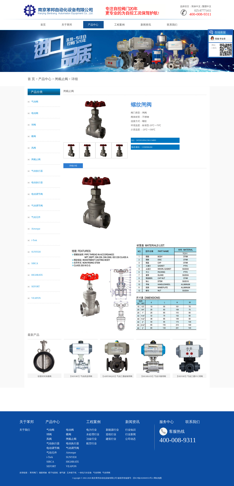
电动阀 (70, 429)
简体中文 (196, 6)
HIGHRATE (72, 461)
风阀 (49, 438)
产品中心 (93, 24)
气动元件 (51, 452)
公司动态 (130, 438)
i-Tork (49, 457)
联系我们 (172, 24)
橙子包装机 (53, 473)
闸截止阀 (61, 79)
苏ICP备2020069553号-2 (143, 478)
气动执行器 (52, 443)
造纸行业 (111, 434)
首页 (43, 24)
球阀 (49, 434)
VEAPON (71, 466)
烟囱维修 (43, 473)
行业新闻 (130, 434)
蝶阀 (68, 434)
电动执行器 (72, 443)
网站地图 (158, 478)
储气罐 (62, 473)
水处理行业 (92, 434)
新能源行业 (112, 429)
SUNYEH (71, 457)
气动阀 (50, 429)
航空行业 (91, 443)
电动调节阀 (52, 448)
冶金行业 (91, 438)
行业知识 (130, 429)
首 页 (31, 79)
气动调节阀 (72, 448)
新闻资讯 (146, 24)
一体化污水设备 (85, 473)
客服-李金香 (220, 39)
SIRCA (50, 461)
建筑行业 (111, 438)
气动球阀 (97, 473)
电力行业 (91, 429)
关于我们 (25, 429)
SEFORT (51, 466)
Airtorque (71, 452)
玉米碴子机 (72, 473)
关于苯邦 (67, 24)
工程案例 (119, 24)
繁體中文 (206, 6)
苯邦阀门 (34, 473)
